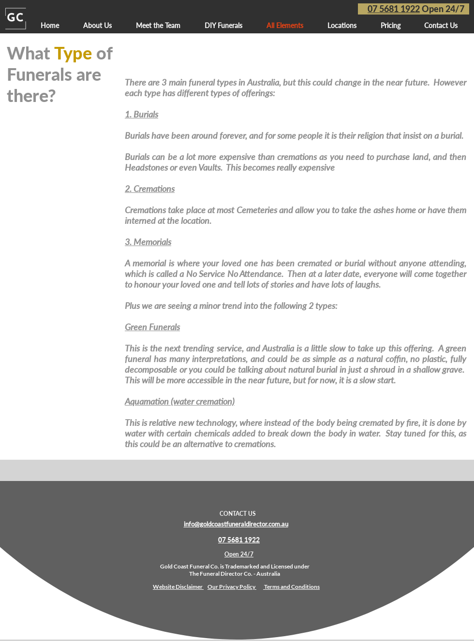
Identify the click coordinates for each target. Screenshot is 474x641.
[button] (342, 25)
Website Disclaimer (178, 586)
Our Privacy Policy (231, 586)
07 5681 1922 (394, 8)
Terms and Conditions (292, 586)
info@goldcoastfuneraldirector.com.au (236, 524)
